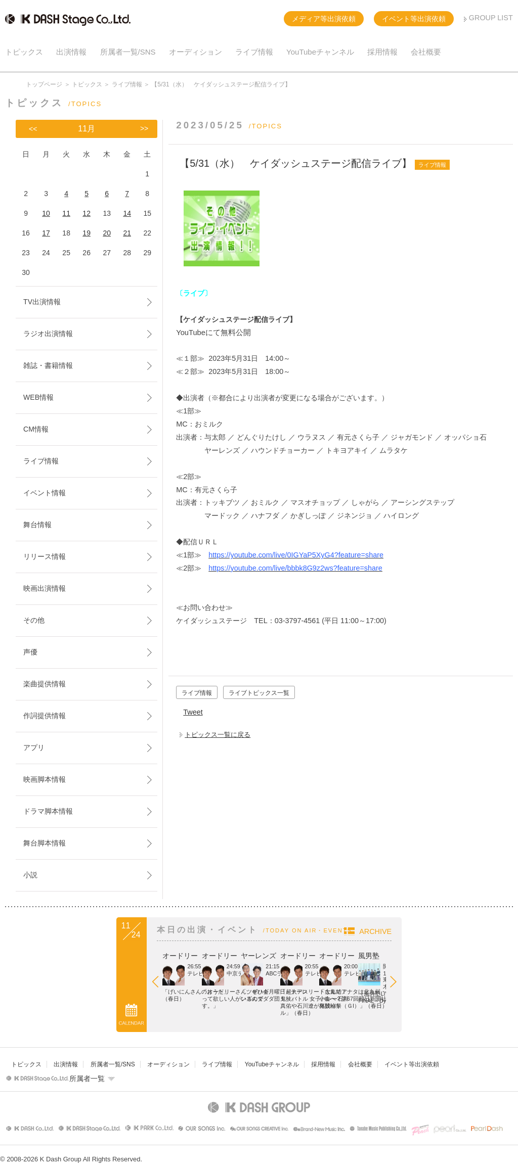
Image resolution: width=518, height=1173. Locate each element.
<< (33, 129)
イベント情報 (44, 493)
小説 (30, 875)
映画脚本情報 (44, 779)
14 (127, 213)
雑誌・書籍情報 (48, 365)
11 (66, 213)
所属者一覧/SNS (128, 52)
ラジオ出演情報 (48, 334)
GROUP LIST (491, 18)
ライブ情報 (254, 52)
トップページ (44, 84)
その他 (34, 620)
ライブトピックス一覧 (259, 692)
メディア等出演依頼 (324, 19)
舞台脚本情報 (44, 843)
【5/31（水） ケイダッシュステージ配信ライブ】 (296, 163)
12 (86, 213)
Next (498, 984)
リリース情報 (44, 556)
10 (46, 213)
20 (107, 233)
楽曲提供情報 (44, 684)
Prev (61, 984)
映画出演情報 (44, 588)
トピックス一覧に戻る (217, 734)
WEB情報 (38, 397)
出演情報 (71, 52)
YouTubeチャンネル (320, 52)
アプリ (34, 747)
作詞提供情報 (44, 716)
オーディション (195, 52)
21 (127, 233)
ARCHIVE (480, 931)
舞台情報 (37, 525)
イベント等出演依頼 (414, 19)
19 (86, 233)
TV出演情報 (42, 302)
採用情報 (382, 52)
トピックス (24, 52)
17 (46, 233)
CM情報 (36, 429)
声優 (30, 652)
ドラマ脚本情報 (48, 811)
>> (144, 128)
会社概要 (426, 52)
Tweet (192, 712)
